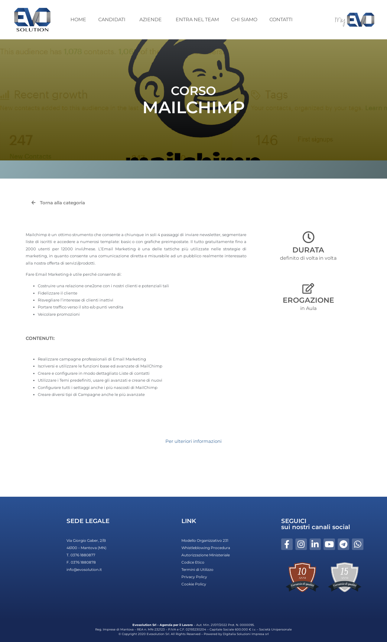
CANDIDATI (112, 19)
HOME (78, 19)
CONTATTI (281, 19)
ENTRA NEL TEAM (197, 19)
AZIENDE (151, 19)
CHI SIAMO (244, 19)
